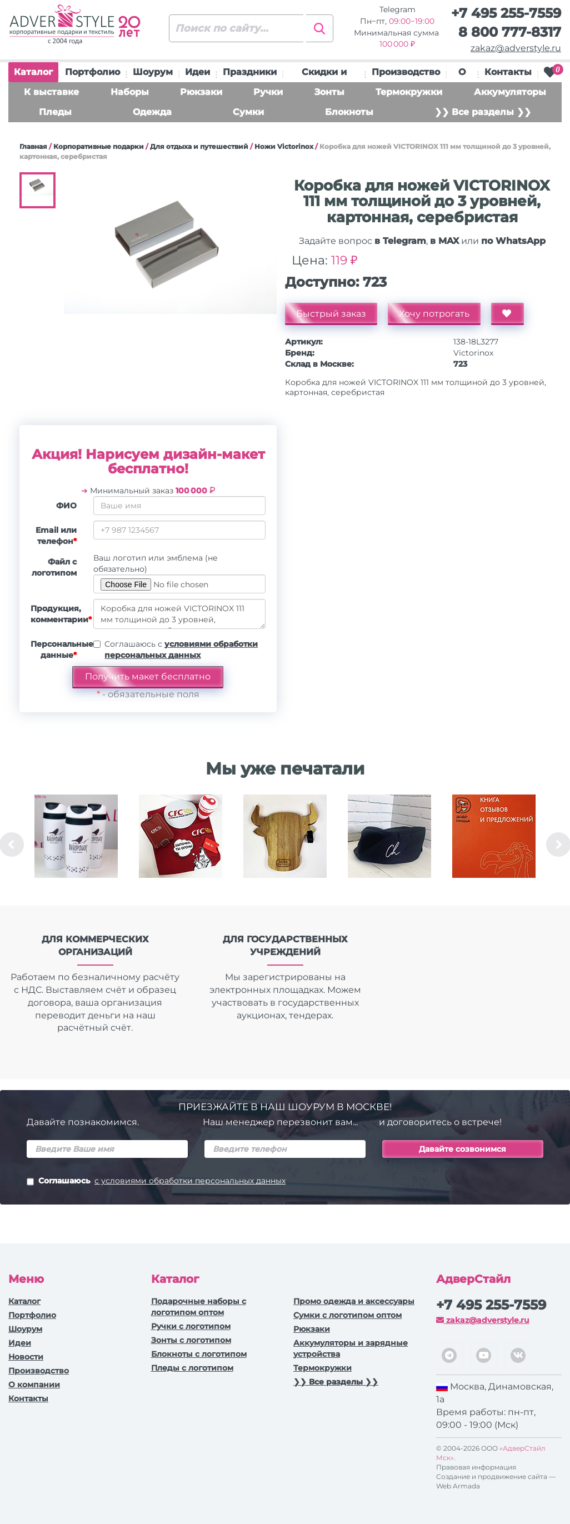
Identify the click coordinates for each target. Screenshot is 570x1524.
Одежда (152, 112)
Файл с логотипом (54, 567)
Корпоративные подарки (98, 146)
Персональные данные (58, 649)
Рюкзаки (201, 92)
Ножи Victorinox (283, 146)
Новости (25, 1357)
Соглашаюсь (156, 1182)
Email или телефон (56, 535)
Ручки (268, 92)
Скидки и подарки (324, 74)
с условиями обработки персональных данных (190, 1181)
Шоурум (153, 72)
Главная (33, 146)
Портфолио (92, 72)
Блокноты (349, 112)
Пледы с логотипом (192, 1368)
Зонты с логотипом (191, 1340)
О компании (34, 1385)
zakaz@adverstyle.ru (516, 48)
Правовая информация (476, 1467)
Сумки (248, 112)
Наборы (130, 92)
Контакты (508, 72)
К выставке (51, 92)
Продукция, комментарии (58, 613)
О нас (462, 74)
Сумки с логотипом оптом (347, 1315)
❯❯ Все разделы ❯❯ (482, 112)
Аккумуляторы (510, 92)
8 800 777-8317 (509, 32)
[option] (76, 845)
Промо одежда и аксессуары (353, 1301)
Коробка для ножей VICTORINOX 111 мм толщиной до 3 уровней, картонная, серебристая (179, 614)
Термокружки (409, 92)
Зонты (329, 92)
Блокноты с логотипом (199, 1354)
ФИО (66, 506)
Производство (406, 72)
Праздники (250, 72)
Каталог (33, 74)
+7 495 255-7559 (506, 13)
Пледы (55, 112)
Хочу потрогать (434, 313)
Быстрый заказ (331, 313)
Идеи (197, 72)
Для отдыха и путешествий (199, 146)
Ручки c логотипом (191, 1326)
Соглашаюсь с (181, 649)
